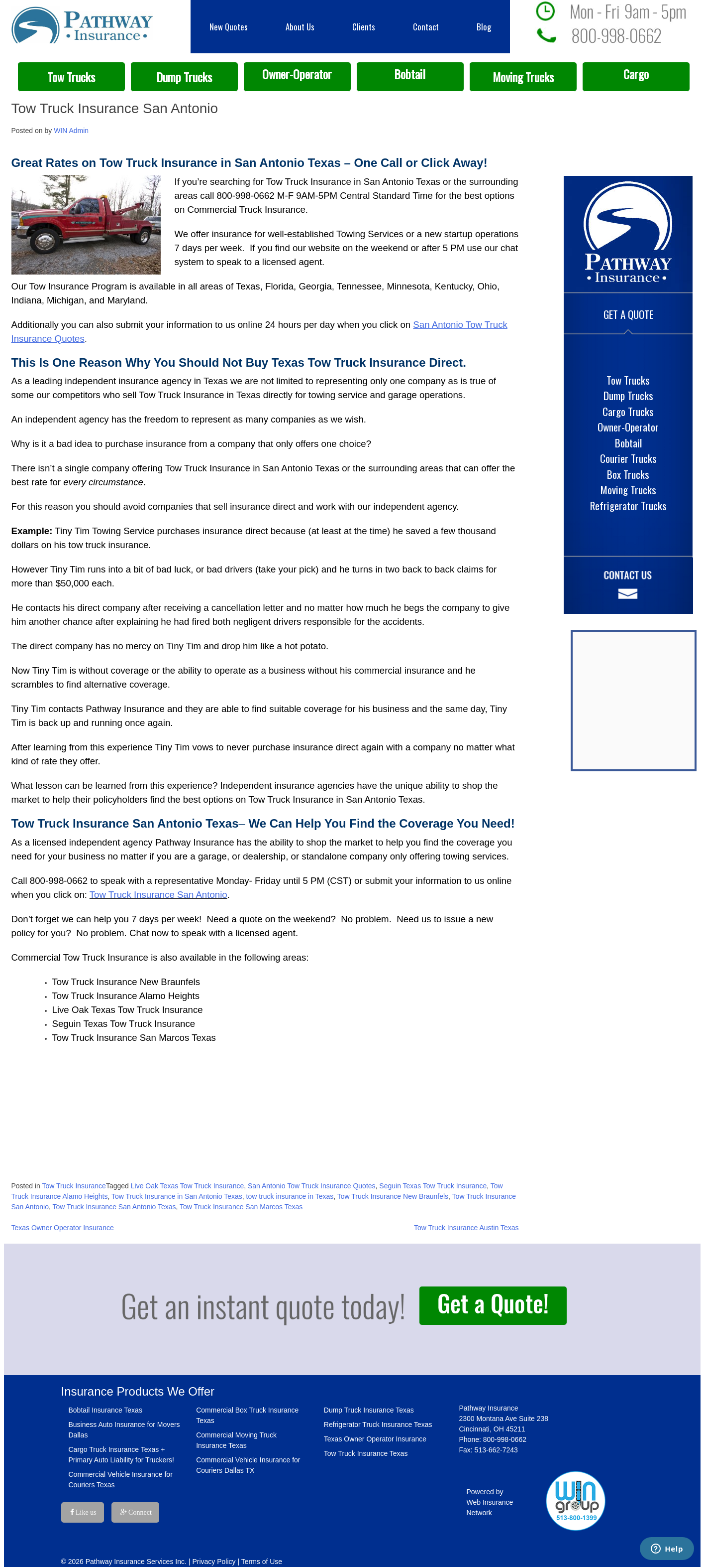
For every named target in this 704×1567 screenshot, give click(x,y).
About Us (300, 26)
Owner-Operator (297, 74)
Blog (484, 26)
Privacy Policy (213, 1562)
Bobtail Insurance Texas (105, 1410)
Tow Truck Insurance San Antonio (158, 894)
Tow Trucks (71, 77)
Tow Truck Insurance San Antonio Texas (114, 1207)
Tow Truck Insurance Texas (366, 1453)
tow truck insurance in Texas (290, 1196)
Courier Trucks (628, 458)
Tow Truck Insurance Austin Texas (466, 1228)
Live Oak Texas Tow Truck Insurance (187, 1186)
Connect (136, 1512)
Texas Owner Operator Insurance (62, 1228)
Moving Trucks (523, 77)
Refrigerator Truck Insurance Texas (378, 1424)
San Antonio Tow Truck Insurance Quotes (312, 1186)
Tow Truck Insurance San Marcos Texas (241, 1207)
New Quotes (228, 26)
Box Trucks (628, 474)
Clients (363, 26)
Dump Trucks (184, 77)
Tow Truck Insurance (74, 1186)
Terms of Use (261, 1562)
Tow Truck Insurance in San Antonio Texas (176, 1196)
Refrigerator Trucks (628, 505)
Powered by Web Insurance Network (490, 1502)
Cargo (636, 74)
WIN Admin (71, 131)
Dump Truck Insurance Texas (369, 1410)
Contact (426, 26)
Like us (83, 1512)
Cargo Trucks (628, 411)
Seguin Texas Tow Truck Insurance (433, 1186)
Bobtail (410, 74)
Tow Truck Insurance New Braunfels (392, 1196)
